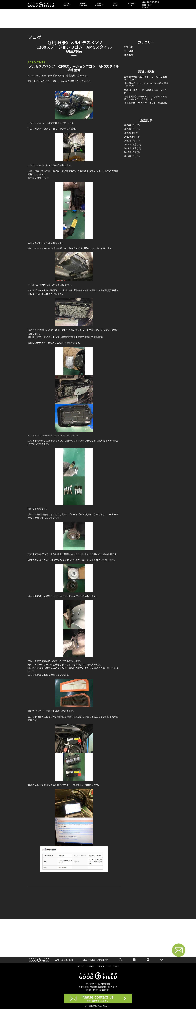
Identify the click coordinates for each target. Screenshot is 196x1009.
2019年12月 (130, 144)
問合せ (99, 4)
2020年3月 (129, 132)
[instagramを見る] (120, 959)
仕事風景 (128, 54)
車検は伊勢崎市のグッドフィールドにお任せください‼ (145, 78)
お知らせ (128, 47)
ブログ (115, 4)
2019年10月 (130, 152)
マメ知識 (128, 50)
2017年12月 (130, 156)
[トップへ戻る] (161, 959)
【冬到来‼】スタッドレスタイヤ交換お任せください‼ (146, 85)
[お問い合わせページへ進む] (178, 951)
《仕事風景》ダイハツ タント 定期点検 (145, 103)
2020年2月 (129, 136)
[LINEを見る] (148, 959)
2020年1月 (129, 140)
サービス (66, 4)
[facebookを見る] (134, 959)
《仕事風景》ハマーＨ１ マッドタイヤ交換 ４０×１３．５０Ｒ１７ (145, 98)
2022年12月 (130, 128)
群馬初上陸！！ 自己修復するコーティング (145, 91)
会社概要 (82, 4)
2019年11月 (130, 148)
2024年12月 (130, 125)
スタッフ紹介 (131, 4)
